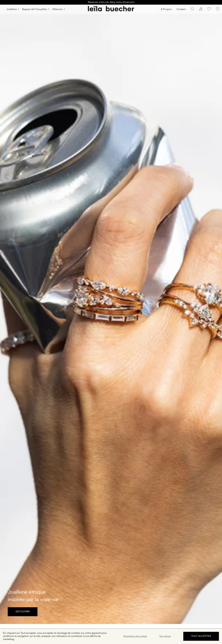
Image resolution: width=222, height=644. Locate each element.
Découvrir (23, 611)
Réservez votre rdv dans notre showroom (111, 2)
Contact (181, 9)
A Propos (166, 9)
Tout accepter (201, 636)
